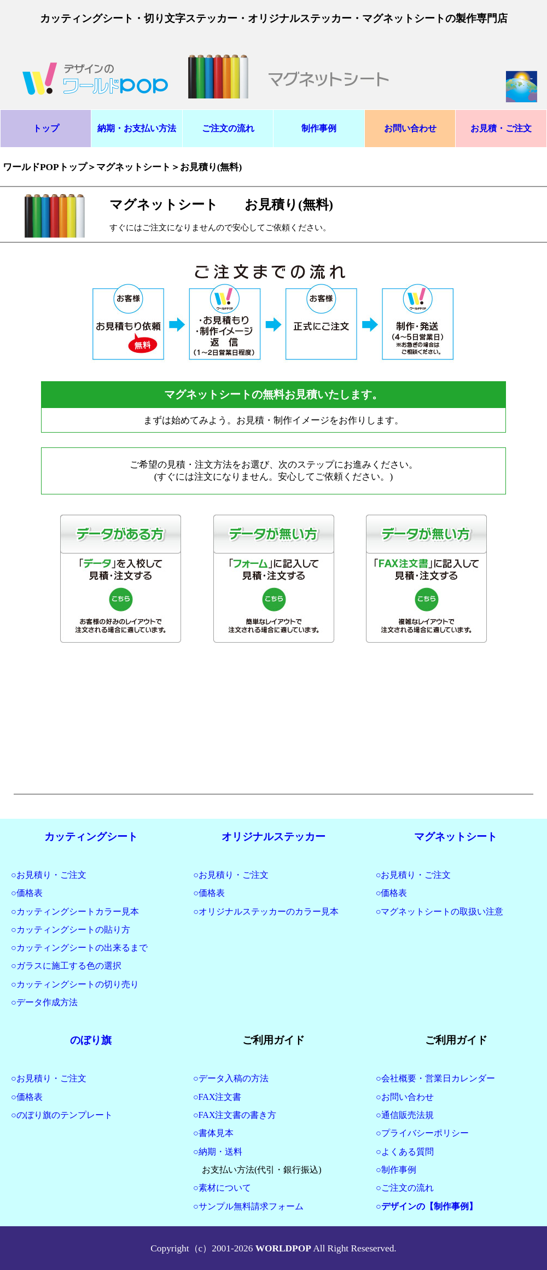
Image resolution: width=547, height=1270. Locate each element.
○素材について (222, 1187)
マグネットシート (455, 836)
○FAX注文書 (217, 1097)
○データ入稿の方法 (231, 1078)
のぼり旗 (91, 1040)
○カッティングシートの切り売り (75, 984)
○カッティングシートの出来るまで (79, 947)
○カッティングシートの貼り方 (70, 929)
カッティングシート (91, 836)
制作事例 (318, 128)
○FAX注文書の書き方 (234, 1115)
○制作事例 (396, 1169)
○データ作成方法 (44, 1002)
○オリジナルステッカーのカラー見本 (266, 911)
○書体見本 (213, 1133)
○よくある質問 (405, 1151)
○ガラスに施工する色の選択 (66, 965)
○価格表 (27, 893)
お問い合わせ (410, 128)
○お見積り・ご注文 (48, 874)
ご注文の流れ (228, 128)
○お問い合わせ (405, 1097)
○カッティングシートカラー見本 (75, 911)
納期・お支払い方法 (136, 128)
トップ (46, 128)
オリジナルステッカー (273, 836)
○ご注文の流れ (405, 1187)
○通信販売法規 (405, 1115)
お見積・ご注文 (501, 128)
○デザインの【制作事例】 (427, 1206)
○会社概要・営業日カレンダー (435, 1078)
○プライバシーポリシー (422, 1133)
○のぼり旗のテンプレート (62, 1115)
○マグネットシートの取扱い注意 (440, 911)
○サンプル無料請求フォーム (248, 1206)
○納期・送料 (217, 1151)
